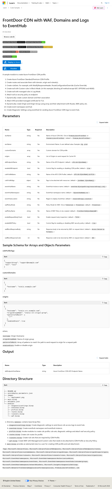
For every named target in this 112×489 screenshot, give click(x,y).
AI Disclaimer (6, 486)
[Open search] (102, 3)
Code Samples (15, 8)
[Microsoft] (4, 3)
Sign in (107, 3)
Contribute (38, 486)
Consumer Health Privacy (61, 486)
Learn (5, 8)
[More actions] (107, 8)
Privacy (47, 486)
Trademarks (90, 486)
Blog (28, 486)
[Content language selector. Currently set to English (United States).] (12, 480)
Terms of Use (79, 486)
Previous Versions (19, 486)
